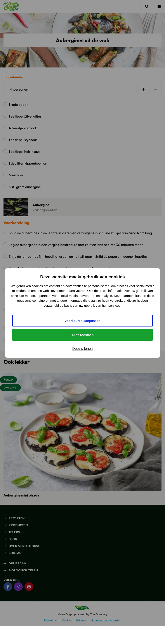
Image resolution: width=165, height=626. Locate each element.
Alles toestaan (82, 335)
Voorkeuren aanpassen (83, 321)
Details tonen (82, 348)
